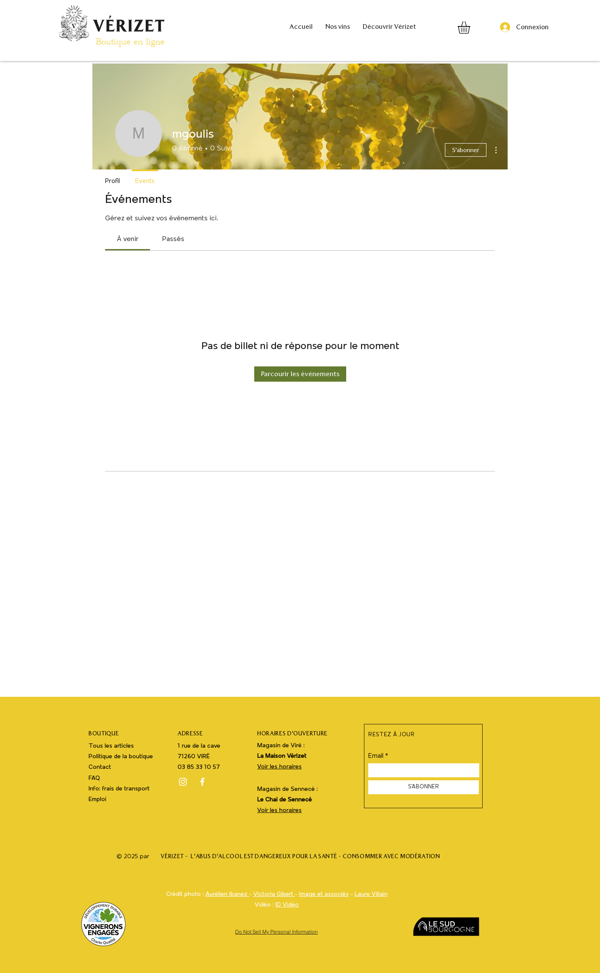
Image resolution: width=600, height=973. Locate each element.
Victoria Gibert (274, 894)
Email (375, 756)
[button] (471, 27)
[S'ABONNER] (423, 787)
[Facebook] (202, 781)
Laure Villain (371, 894)
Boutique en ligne (129, 43)
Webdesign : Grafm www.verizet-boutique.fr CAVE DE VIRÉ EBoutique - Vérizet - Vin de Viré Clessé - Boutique (276, 915)
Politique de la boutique (121, 757)
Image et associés (324, 894)
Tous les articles (111, 746)
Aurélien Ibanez (227, 894)
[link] (128, 239)
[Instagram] (183, 781)
